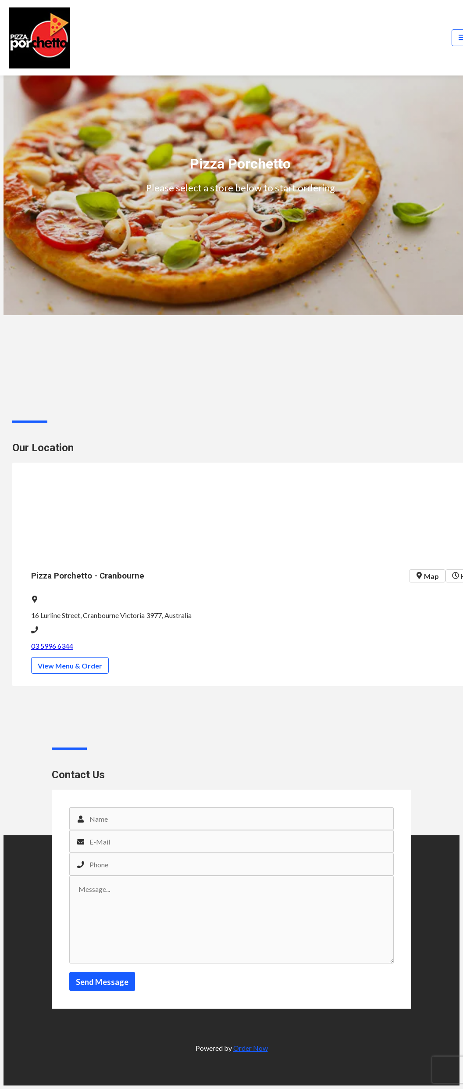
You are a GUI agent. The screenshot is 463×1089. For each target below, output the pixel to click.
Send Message (102, 982)
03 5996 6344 (52, 646)
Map (427, 576)
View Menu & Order (70, 665)
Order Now (250, 1048)
